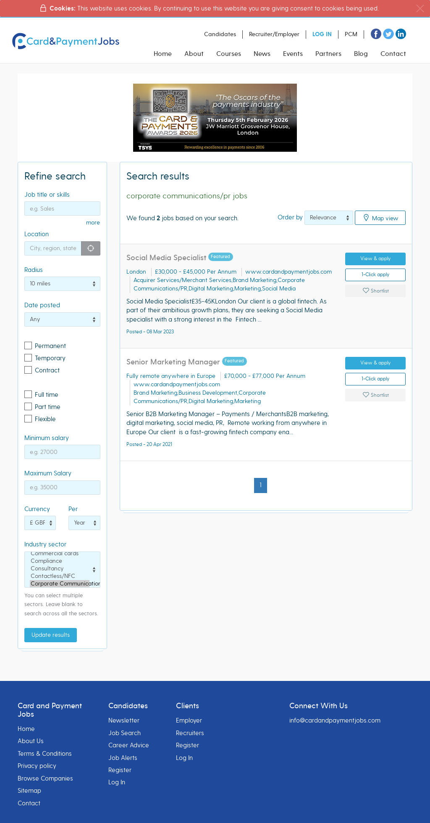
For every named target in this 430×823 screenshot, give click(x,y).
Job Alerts (122, 758)
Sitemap (29, 790)
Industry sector (45, 544)
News (262, 54)
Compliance (59, 561)
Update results (50, 634)
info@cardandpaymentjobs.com (334, 720)
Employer (189, 720)
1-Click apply (375, 275)
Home (163, 54)
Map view (380, 218)
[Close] (420, 9)
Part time (47, 407)
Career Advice (128, 745)
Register (119, 770)
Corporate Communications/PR (59, 584)
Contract (47, 370)
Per (73, 509)
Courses (228, 54)
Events (293, 54)
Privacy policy (37, 766)
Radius (33, 270)
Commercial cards (59, 553)
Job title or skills (47, 194)
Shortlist (375, 290)
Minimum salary (46, 438)
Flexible (45, 419)
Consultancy (59, 568)
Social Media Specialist (166, 258)
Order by (290, 217)
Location (36, 234)
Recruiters (190, 733)
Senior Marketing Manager (174, 362)
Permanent (50, 346)
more (93, 222)
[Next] (272, 481)
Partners (328, 54)
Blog (361, 54)
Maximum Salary (47, 473)
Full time (46, 394)
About (194, 54)
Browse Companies (45, 778)
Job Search (124, 733)
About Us (31, 741)
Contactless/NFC (59, 576)
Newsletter (123, 720)
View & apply (375, 259)
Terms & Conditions (45, 753)
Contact (393, 54)
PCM (351, 34)
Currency (37, 509)
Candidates (220, 34)
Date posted (42, 305)
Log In (116, 782)
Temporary (50, 358)
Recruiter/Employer (274, 34)
